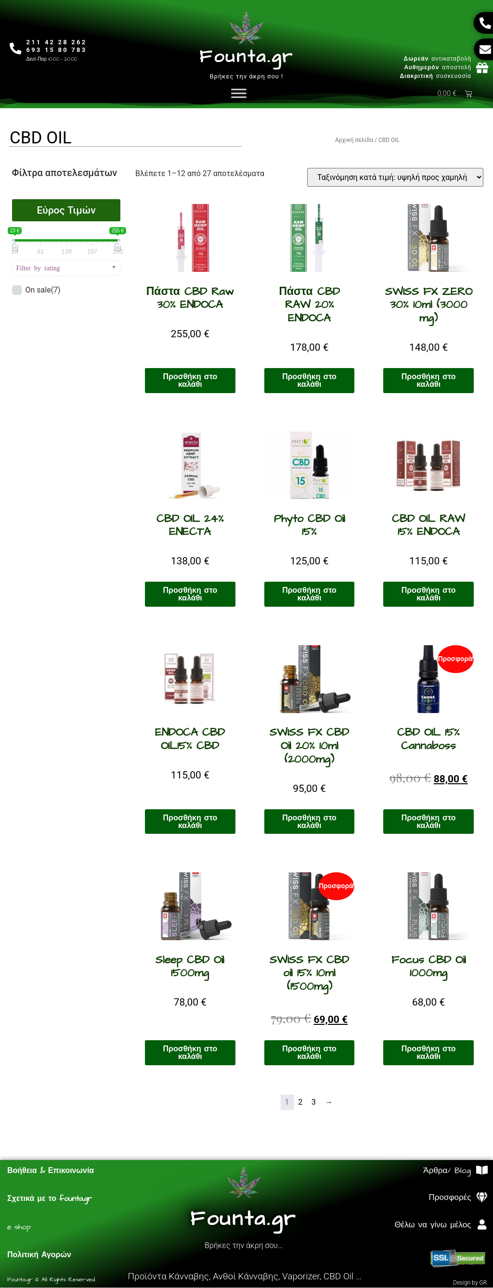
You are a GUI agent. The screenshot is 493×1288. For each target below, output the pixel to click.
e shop (19, 1227)
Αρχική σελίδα (354, 140)
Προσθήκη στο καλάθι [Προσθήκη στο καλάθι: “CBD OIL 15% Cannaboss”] (429, 822)
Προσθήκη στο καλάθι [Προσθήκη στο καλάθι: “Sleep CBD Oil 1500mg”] (190, 1053)
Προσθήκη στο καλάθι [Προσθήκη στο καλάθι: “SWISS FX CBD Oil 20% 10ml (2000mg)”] (309, 822)
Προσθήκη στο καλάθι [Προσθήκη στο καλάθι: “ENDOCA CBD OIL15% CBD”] (190, 822)
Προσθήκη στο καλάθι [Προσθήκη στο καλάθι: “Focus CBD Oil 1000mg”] (429, 1053)
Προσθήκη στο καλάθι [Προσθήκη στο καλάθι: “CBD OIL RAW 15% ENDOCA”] (429, 595)
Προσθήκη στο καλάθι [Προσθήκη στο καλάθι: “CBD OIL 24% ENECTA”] (190, 595)
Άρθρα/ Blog (447, 1171)
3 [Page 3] (314, 1102)
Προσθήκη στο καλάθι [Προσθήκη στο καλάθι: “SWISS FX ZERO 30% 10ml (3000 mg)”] (429, 381)
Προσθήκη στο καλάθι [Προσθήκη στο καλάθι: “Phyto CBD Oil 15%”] (309, 595)
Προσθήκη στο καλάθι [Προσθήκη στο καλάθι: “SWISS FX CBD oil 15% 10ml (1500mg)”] (309, 1053)
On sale (42, 290)
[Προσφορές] (482, 1198)
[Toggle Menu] (238, 93)
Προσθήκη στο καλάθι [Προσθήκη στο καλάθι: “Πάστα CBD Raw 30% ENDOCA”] (190, 381)
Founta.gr (246, 57)
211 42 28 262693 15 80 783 (56, 45)
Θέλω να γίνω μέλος (432, 1225)
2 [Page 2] (301, 1102)
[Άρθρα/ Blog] (482, 1171)
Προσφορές (450, 1198)
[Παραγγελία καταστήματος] (395, 177)
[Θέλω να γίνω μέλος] (482, 1225)
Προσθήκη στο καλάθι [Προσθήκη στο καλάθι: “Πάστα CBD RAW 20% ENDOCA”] (309, 381)
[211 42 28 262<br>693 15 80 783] (16, 49)
